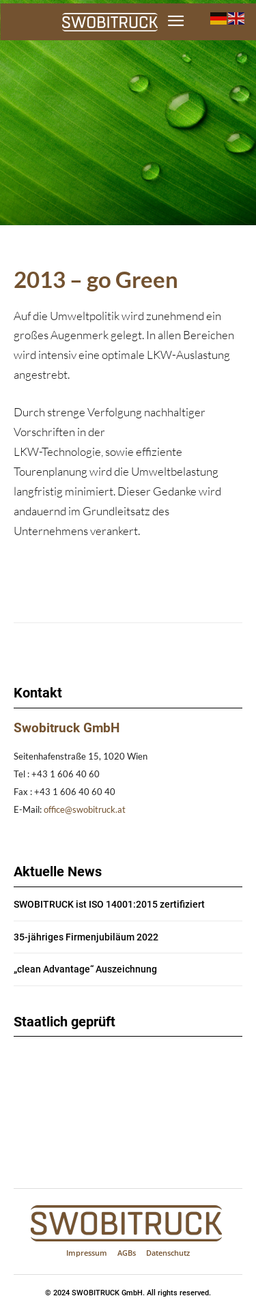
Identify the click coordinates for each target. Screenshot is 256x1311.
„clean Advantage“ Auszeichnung (85, 969)
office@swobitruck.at (85, 809)
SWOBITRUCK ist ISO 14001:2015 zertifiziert (109, 904)
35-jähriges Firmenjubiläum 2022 (86, 937)
